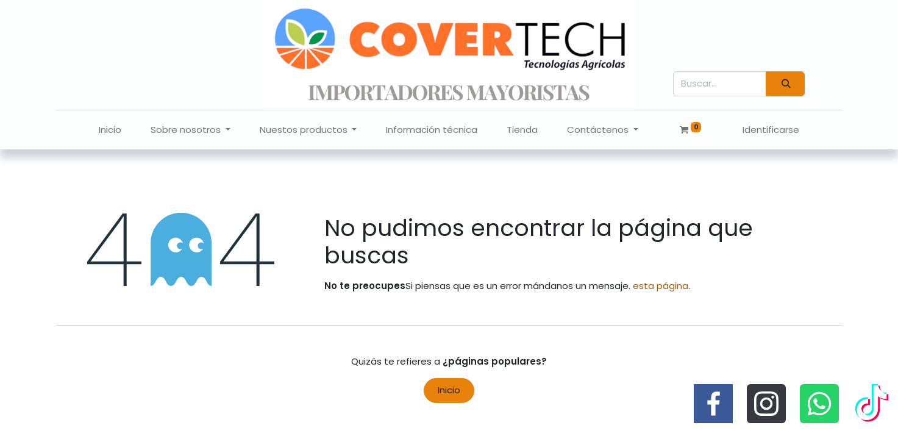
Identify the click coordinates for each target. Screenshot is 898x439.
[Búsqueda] (785, 83)
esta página (660, 285)
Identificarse (771, 129)
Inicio (449, 390)
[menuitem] (110, 130)
